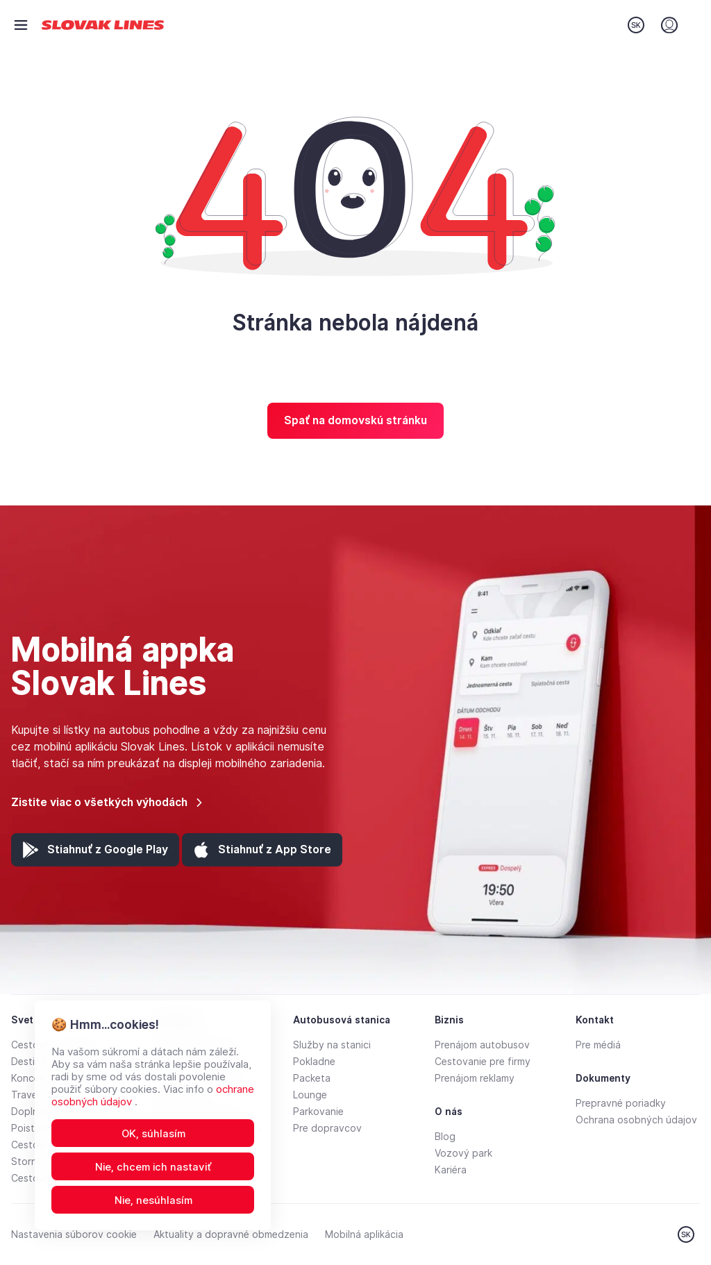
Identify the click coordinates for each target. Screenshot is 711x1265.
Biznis (449, 1019)
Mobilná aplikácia (364, 1234)
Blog (445, 1136)
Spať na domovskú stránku (355, 420)
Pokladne (314, 1061)
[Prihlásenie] (669, 25)
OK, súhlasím (153, 1134)
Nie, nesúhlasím (153, 1200)
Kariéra (451, 1169)
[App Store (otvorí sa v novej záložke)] (262, 849)
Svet (22, 1019)
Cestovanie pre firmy (482, 1061)
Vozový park (463, 1153)
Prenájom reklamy (475, 1078)
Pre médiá (598, 1044)
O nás (448, 1111)
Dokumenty (603, 1078)
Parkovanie (318, 1111)
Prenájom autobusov (482, 1044)
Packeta (312, 1078)
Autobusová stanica (341, 1019)
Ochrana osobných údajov (636, 1119)
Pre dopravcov (327, 1128)
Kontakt (595, 1019)
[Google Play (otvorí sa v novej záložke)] (95, 849)
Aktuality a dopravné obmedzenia (230, 1234)
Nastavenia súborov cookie (74, 1234)
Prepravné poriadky (621, 1103)
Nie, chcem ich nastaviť (153, 1167)
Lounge (310, 1094)
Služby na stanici (332, 1044)
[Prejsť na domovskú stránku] (103, 25)
